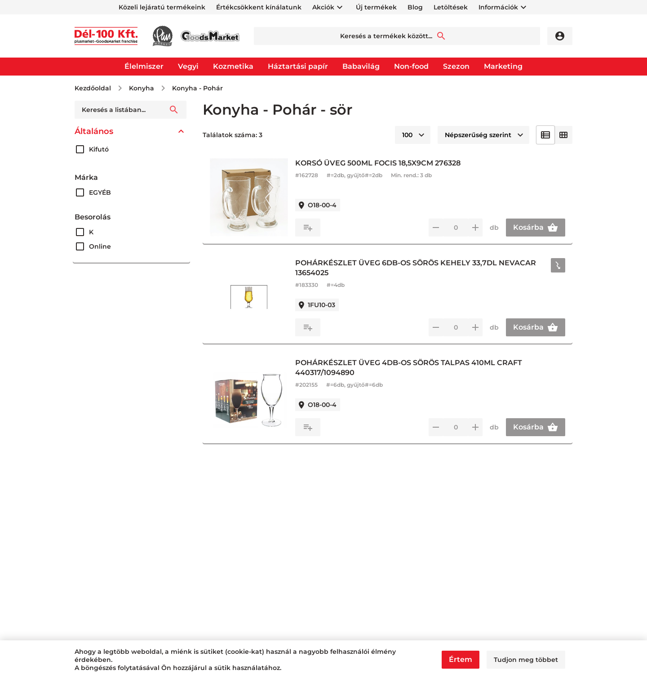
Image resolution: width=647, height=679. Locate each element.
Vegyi (188, 66)
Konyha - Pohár (197, 88)
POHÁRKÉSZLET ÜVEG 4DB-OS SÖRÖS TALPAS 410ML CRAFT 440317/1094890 (408, 367)
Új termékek (376, 7)
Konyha (141, 88)
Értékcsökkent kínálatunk (258, 7)
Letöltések (451, 7)
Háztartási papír (298, 66)
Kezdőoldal (93, 88)
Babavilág (361, 66)
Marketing (503, 66)
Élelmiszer (144, 66)
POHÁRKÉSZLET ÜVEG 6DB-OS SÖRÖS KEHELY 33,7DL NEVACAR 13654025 (415, 268)
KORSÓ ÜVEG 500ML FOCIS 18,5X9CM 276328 (378, 163)
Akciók (323, 7)
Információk (498, 7)
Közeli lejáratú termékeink (162, 7)
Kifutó (99, 149)
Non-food (411, 66)
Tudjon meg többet (526, 660)
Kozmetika (233, 66)
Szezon (456, 66)
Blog (415, 7)
